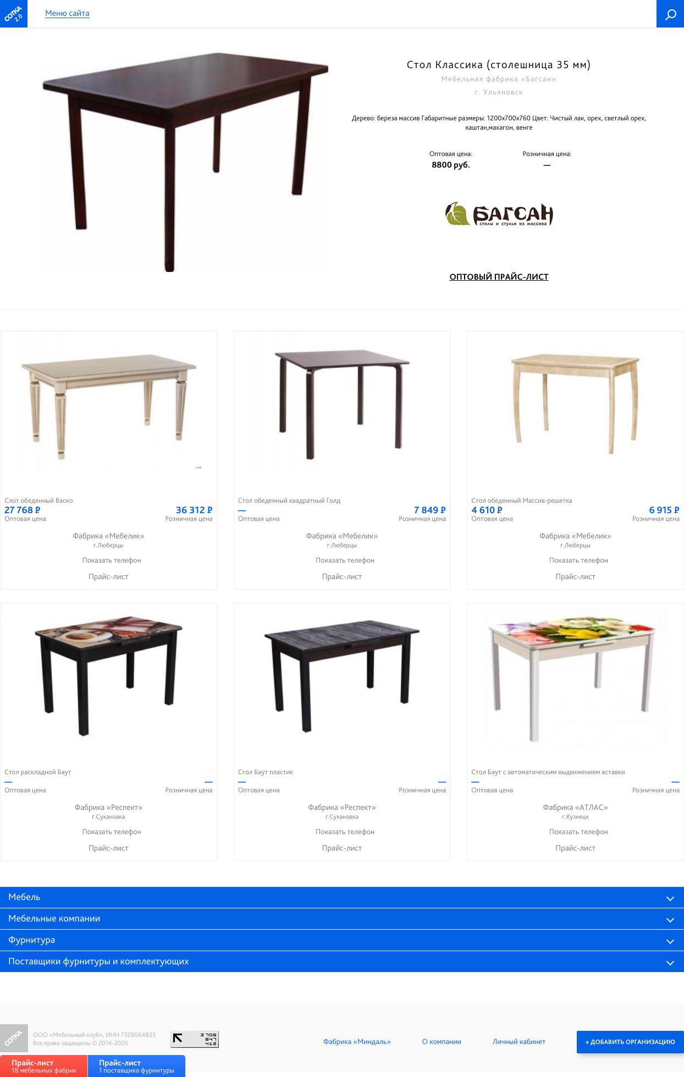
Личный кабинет (519, 1041)
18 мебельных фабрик (44, 1066)
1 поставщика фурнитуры (136, 1066)
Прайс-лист (109, 576)
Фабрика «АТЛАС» (575, 811)
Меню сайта (67, 13)
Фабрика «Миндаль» (357, 1041)
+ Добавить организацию (630, 1042)
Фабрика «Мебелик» (108, 540)
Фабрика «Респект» (108, 811)
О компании (441, 1041)
